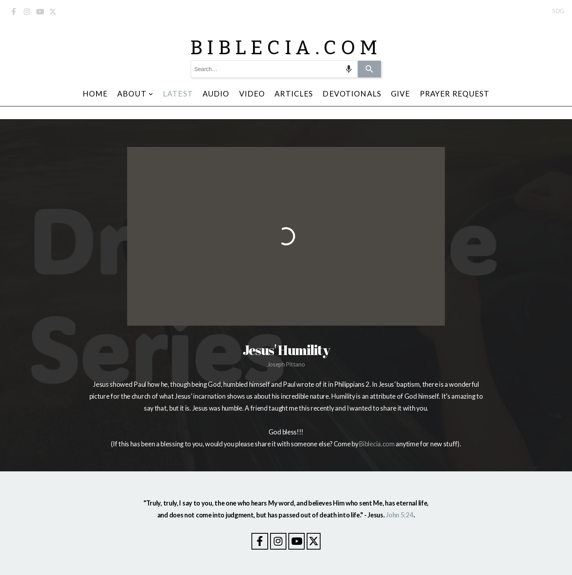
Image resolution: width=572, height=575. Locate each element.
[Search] (369, 69)
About (135, 93)
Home (95, 93)
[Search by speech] (349, 69)
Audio (216, 93)
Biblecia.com (376, 444)
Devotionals (352, 93)
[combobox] (274, 69)
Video (252, 93)
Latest (178, 93)
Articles (293, 93)
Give (400, 93)
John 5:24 (399, 515)
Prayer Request (455, 93)
